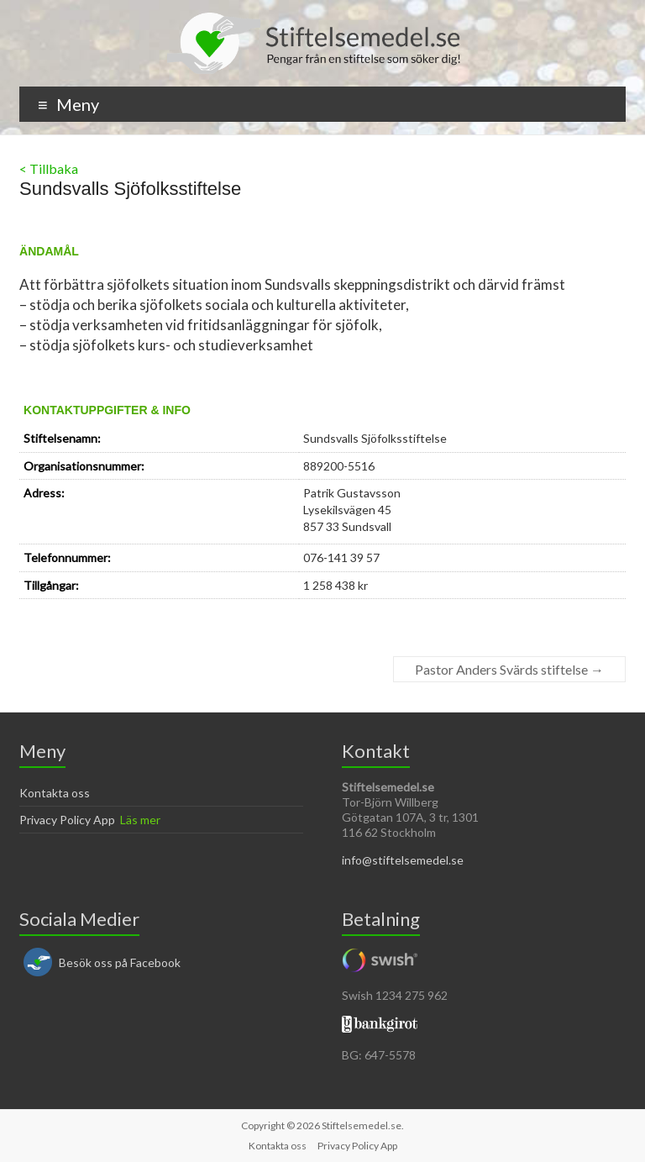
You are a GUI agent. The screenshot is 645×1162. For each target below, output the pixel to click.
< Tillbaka (48, 168)
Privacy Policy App (67, 819)
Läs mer (140, 819)
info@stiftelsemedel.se (403, 860)
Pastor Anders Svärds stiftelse (509, 669)
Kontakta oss (54, 793)
